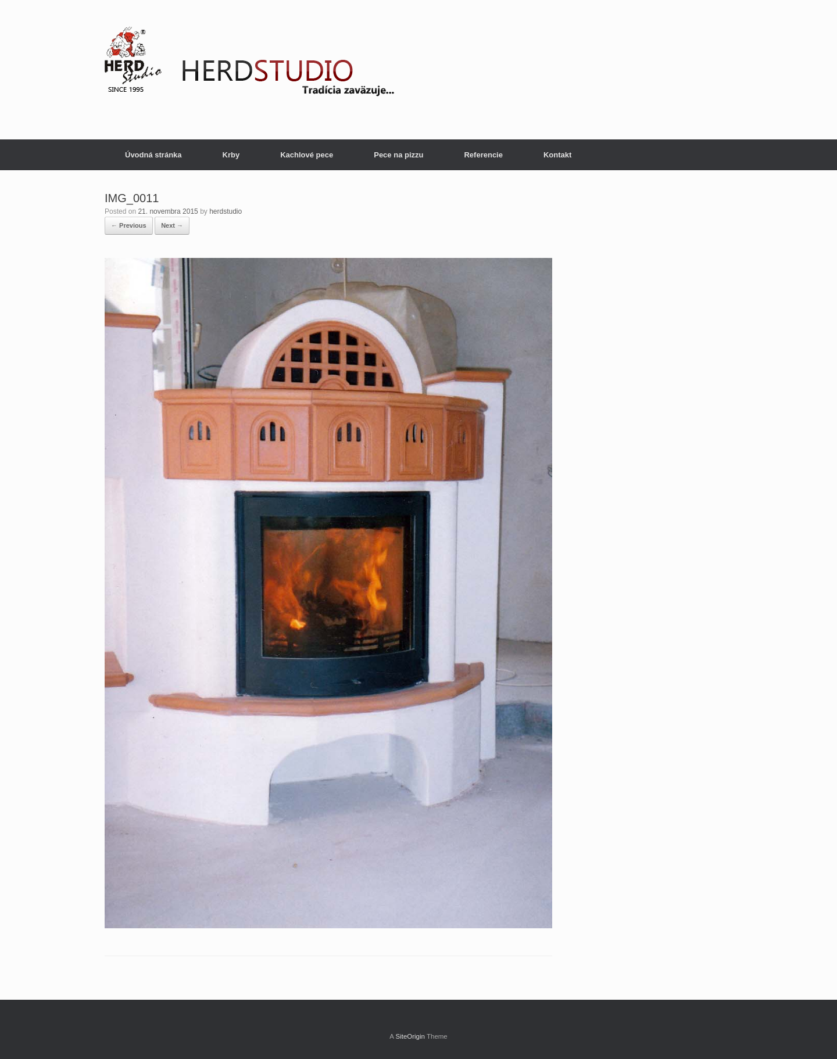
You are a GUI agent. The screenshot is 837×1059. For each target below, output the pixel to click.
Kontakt (557, 154)
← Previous (128, 225)
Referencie (483, 154)
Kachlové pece (306, 154)
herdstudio (225, 211)
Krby (231, 154)
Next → (172, 225)
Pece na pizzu (398, 154)
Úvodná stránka (153, 154)
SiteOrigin (410, 1036)
